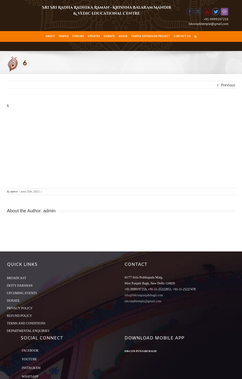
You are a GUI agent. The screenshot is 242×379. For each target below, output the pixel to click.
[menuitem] (50, 36)
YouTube (29, 359)
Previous (228, 85)
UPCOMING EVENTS (22, 293)
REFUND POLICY (19, 316)
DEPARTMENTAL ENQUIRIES (28, 331)
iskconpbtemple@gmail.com (208, 24)
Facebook (30, 350)
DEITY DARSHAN (20, 285)
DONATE (13, 300)
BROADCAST (16, 278)
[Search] (195, 36)
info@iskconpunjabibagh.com (143, 295)
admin (14, 191)
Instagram (31, 368)
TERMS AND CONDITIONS (26, 323)
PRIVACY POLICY (20, 308)
